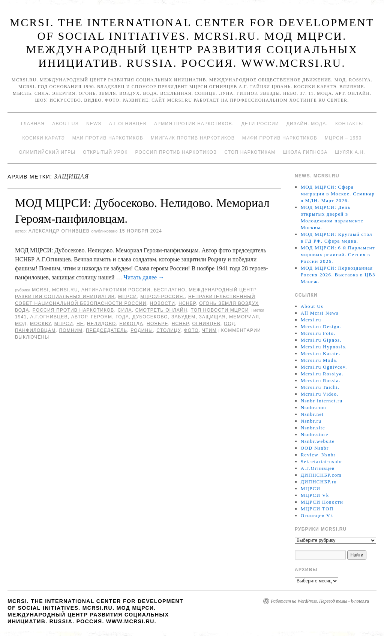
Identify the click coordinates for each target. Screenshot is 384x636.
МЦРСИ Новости (322, 502)
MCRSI (40, 289)
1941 (21, 317)
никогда (131, 323)
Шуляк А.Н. (350, 152)
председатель (106, 330)
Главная (33, 123)
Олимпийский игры (47, 152)
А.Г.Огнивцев (128, 123)
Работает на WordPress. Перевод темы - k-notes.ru (320, 601)
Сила (125, 310)
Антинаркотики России (115, 289)
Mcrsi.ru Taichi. (320, 387)
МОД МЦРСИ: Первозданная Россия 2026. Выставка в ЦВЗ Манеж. (338, 274)
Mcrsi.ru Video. (320, 394)
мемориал (244, 317)
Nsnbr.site (313, 427)
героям (101, 317)
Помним (70, 330)
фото (191, 330)
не (80, 323)
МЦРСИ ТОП (317, 509)
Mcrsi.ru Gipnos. (321, 340)
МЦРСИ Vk (315, 495)
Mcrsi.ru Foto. (318, 333)
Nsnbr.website (318, 441)
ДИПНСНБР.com (321, 475)
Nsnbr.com (313, 407)
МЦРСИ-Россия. (162, 296)
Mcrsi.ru (65, 289)
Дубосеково (150, 317)
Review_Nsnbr (318, 455)
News (94, 123)
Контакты (349, 123)
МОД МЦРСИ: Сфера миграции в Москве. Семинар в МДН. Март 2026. (338, 193)
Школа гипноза (305, 152)
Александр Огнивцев (59, 231)
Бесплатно (169, 289)
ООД (229, 323)
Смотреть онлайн (161, 310)
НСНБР (187, 303)
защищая (212, 317)
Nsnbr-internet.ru (322, 401)
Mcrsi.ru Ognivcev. (324, 367)
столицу (168, 330)
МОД (21, 323)
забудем (183, 317)
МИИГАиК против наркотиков (193, 138)
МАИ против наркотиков (107, 138)
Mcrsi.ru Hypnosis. (324, 347)
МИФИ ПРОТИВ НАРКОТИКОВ (279, 138)
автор (79, 317)
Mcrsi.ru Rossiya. (322, 373)
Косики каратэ (43, 138)
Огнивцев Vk (317, 515)
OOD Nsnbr (315, 448)
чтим (209, 330)
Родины (141, 330)
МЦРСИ (127, 296)
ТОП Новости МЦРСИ (220, 310)
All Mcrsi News (320, 313)
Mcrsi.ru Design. (321, 326)
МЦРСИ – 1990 (343, 138)
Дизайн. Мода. (307, 123)
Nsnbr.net (312, 414)
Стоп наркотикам (249, 152)
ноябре (157, 323)
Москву (40, 323)
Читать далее (143, 277)
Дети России (260, 123)
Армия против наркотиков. (194, 123)
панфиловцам (35, 330)
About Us (65, 123)
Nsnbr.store (314, 434)
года (122, 317)
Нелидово (101, 323)
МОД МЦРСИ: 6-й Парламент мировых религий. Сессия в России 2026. (338, 254)
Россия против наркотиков (176, 152)
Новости (163, 303)
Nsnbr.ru (311, 421)
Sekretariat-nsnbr (322, 461)
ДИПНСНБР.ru (319, 481)
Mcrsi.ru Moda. (319, 360)
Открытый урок (105, 152)
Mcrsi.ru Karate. (320, 353)
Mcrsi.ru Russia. (320, 380)
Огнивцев (206, 323)
